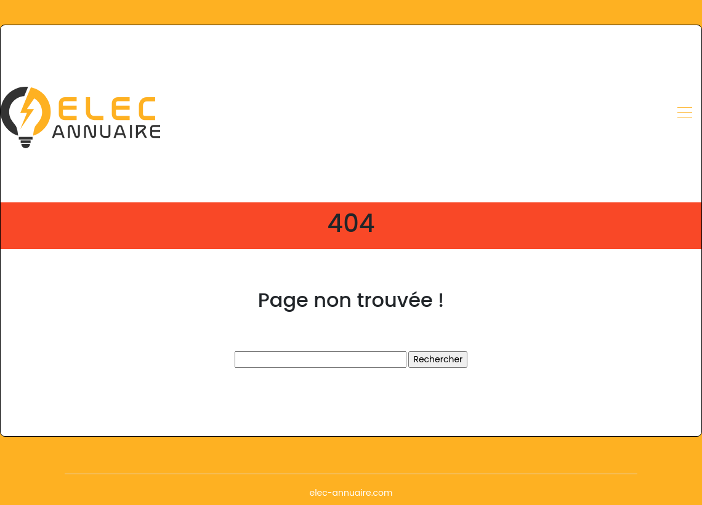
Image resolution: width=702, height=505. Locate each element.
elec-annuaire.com (351, 493)
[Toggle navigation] (684, 113)
